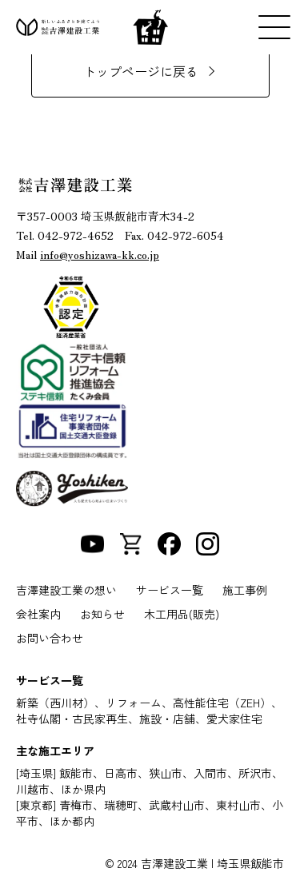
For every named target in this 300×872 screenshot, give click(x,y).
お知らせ (102, 614)
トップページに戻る (140, 71)
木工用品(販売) (181, 614)
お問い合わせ (49, 638)
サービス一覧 (169, 590)
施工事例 (244, 590)
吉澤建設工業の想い (66, 590)
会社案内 (38, 614)
